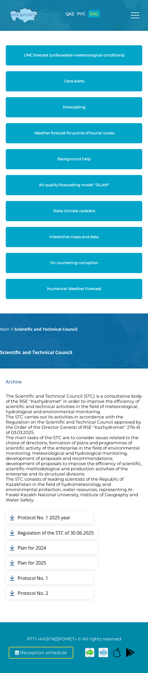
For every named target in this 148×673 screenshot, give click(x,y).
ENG (94, 14)
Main (5, 329)
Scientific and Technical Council (46, 329)
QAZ (69, 14)
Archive (14, 382)
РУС (81, 14)
